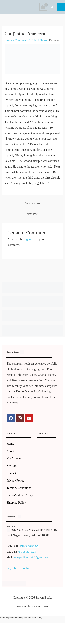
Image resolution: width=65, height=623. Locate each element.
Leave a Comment (16, 40)
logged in (29, 239)
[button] (52, 7)
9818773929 (32, 546)
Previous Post (32, 203)
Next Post (32, 214)
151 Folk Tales (38, 40)
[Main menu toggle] (61, 7)
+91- (22, 546)
